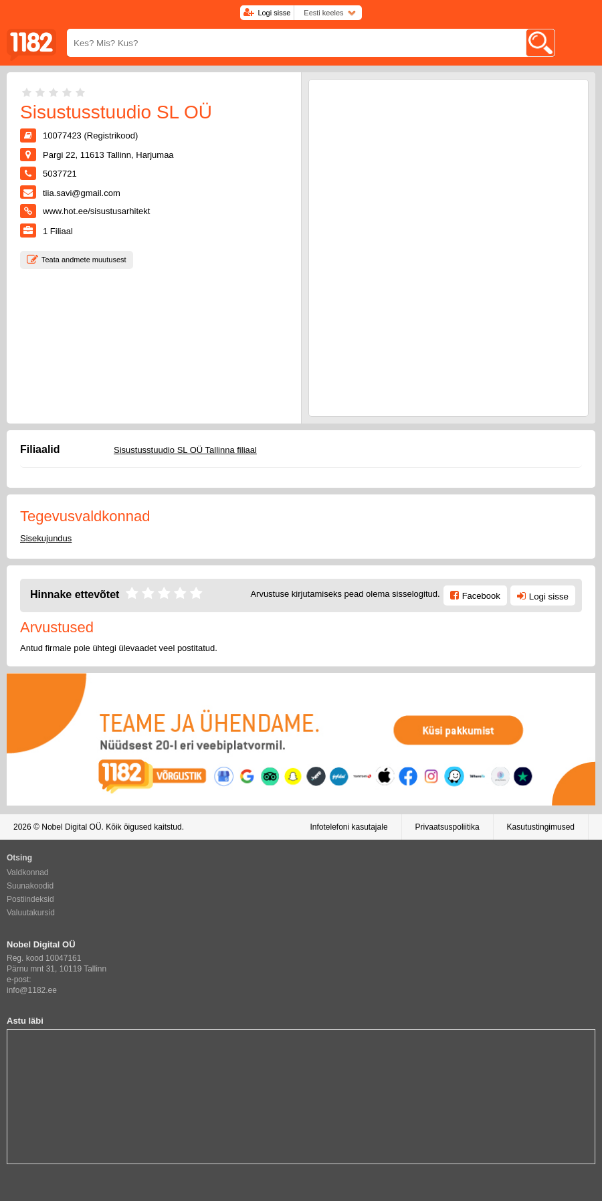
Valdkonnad (28, 872)
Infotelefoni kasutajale (348, 827)
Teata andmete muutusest (83, 260)
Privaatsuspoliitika (447, 827)
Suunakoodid (30, 886)
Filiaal (58, 231)
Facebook (481, 596)
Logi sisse (274, 13)
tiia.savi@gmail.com (81, 193)
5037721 (60, 174)
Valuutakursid (31, 912)
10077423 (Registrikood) (90, 135)
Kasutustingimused (541, 827)
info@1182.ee (32, 990)
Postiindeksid (30, 899)
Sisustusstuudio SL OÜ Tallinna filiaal (185, 450)
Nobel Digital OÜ (71, 827)
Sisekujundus (46, 538)
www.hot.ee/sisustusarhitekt (96, 211)
